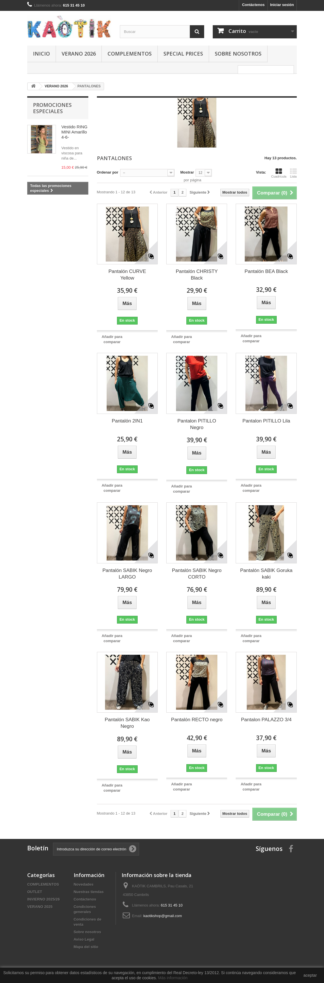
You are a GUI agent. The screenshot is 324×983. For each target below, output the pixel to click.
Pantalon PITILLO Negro (196, 424)
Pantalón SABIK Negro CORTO (197, 574)
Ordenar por (107, 172)
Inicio (41, 53)
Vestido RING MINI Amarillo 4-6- (74, 131)
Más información (173, 978)
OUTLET (34, 892)
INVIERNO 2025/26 (43, 899)
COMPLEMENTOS (130, 53)
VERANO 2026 (79, 53)
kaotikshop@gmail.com (162, 916)
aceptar (310, 975)
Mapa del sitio (86, 947)
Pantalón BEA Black (266, 271)
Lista (293, 173)
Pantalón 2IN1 (127, 421)
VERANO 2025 (39, 907)
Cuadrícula (278, 173)
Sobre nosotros (238, 53)
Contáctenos (253, 5)
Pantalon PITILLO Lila (266, 421)
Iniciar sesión (282, 5)
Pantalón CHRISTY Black (197, 275)
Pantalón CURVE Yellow (127, 275)
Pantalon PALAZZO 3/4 (266, 719)
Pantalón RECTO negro (196, 719)
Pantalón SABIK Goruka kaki (266, 574)
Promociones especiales (52, 108)
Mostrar (187, 172)
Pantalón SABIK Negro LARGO (127, 574)
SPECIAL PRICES (183, 53)
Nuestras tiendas (89, 892)
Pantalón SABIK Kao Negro (127, 723)
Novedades (83, 884)
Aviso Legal (84, 939)
